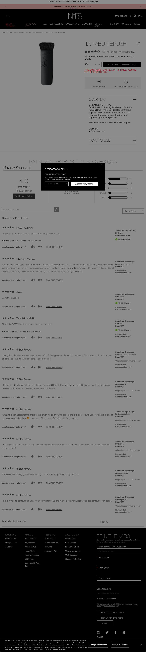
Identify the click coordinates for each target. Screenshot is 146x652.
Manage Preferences (98, 644)
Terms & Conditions (39, 649)
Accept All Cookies (119, 644)
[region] (73, 645)
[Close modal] (100, 164)
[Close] (141, 644)
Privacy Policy (71, 645)
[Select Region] (57, 184)
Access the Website (84, 184)
